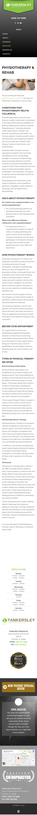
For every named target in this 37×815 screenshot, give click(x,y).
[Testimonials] (18, 719)
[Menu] (18, 811)
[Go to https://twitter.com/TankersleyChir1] (18, 23)
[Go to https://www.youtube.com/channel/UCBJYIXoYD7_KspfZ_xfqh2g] (21, 23)
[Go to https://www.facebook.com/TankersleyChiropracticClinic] (15, 23)
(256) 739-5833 (20, 644)
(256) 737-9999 (18, 18)
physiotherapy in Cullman (12, 98)
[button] (18, 687)
